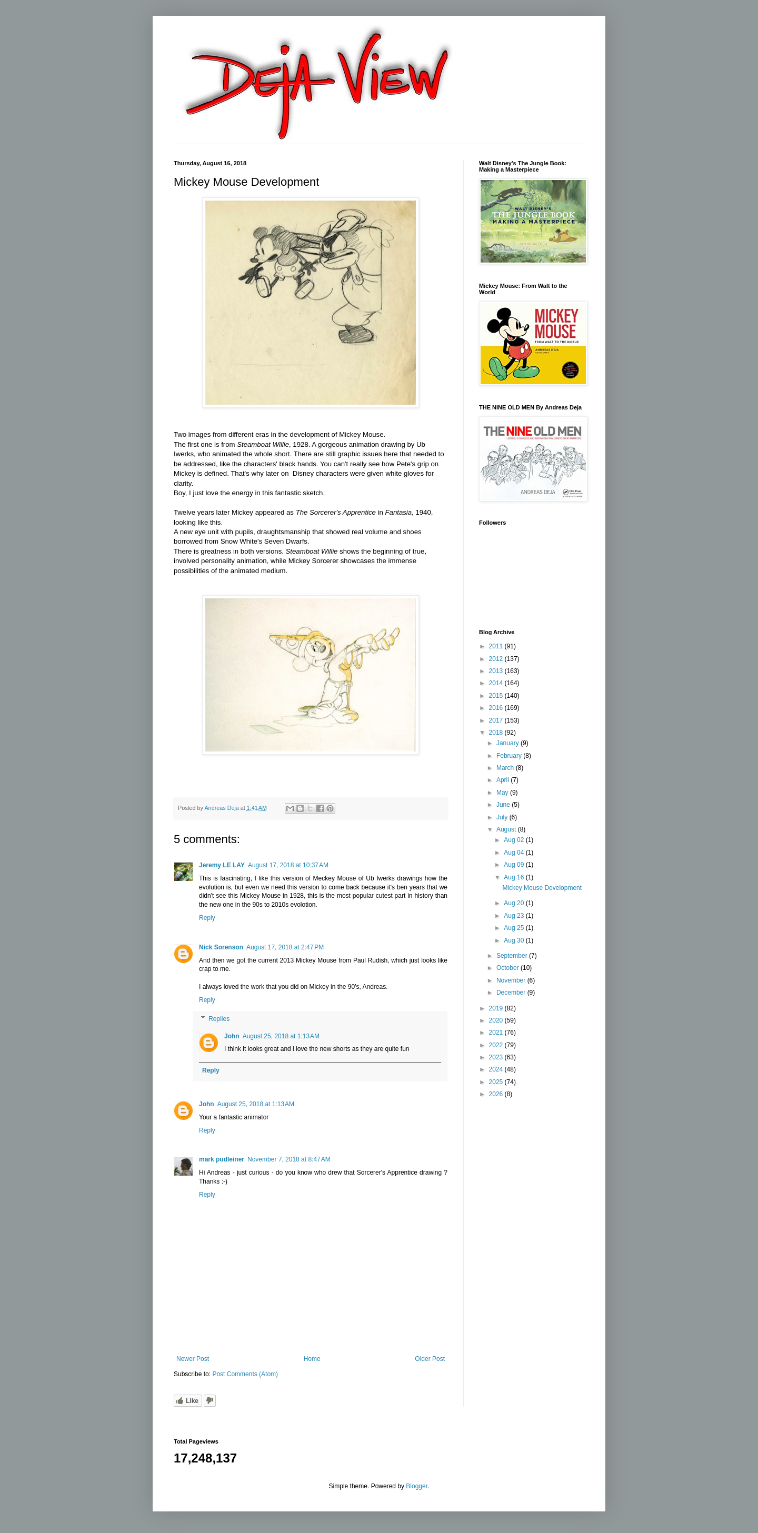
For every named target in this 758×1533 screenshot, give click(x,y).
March (506, 767)
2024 (497, 1069)
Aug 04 (514, 852)
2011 (497, 646)
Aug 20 (514, 903)
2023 (497, 1057)
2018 (497, 732)
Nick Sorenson (221, 947)
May (503, 792)
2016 (497, 708)
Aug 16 (514, 877)
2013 (497, 671)
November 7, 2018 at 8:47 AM (289, 1159)
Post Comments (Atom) (245, 1374)
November (511, 980)
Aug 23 (514, 915)
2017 (497, 720)
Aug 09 (514, 864)
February (509, 755)
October (508, 967)
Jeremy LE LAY (222, 865)
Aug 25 (514, 927)
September (512, 955)
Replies (219, 1019)
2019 (497, 1008)
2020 (497, 1020)
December (511, 992)
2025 (497, 1082)
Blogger (416, 1486)
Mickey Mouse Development (542, 887)
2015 (497, 695)
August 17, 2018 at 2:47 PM (285, 947)
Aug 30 (514, 940)
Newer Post (192, 1358)
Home (312, 1358)
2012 (497, 659)
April (503, 780)
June (504, 804)
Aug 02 (514, 840)
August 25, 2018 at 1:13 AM (281, 1036)
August (507, 829)
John (232, 1036)
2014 (497, 683)
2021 (497, 1032)
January (508, 743)
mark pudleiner (221, 1159)
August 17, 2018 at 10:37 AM (288, 865)
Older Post (430, 1358)
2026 (497, 1094)
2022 (497, 1045)
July (503, 817)
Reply (207, 917)
